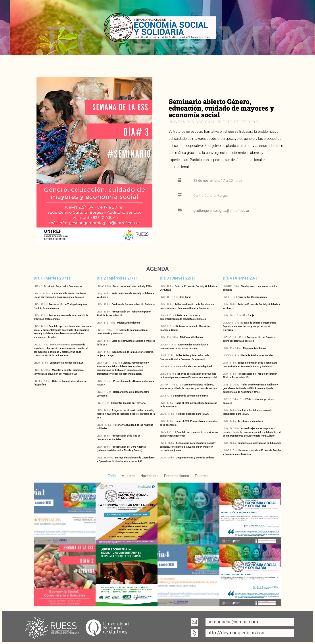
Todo (112, 476)
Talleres (201, 476)
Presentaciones (176, 476)
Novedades (149, 476)
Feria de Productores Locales (257, 355)
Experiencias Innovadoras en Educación (259, 443)
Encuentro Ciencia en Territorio (128, 403)
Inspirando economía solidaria (191, 395)
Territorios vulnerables (250, 421)
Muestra (128, 476)
